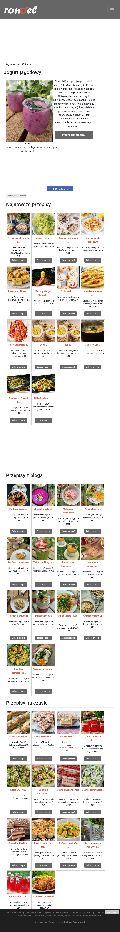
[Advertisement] (60, 41)
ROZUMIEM (112, 912)
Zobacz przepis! (18, 260)
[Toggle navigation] (112, 10)
